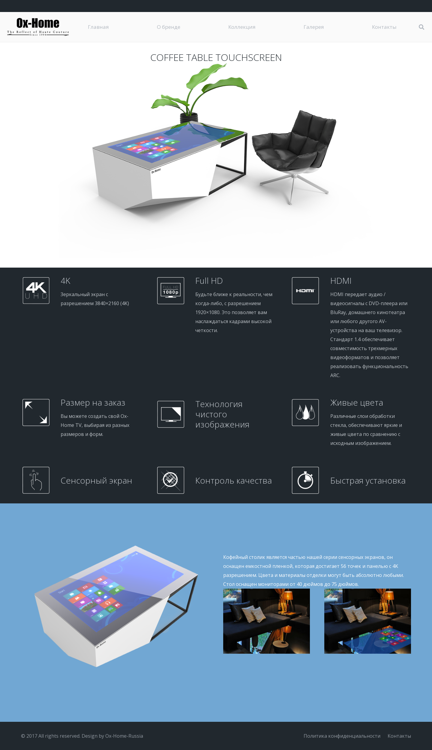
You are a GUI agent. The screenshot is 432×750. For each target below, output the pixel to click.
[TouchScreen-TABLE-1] (367, 621)
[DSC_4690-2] (266, 621)
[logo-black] (38, 27)
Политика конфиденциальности (342, 736)
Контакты (399, 736)
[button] (422, 27)
